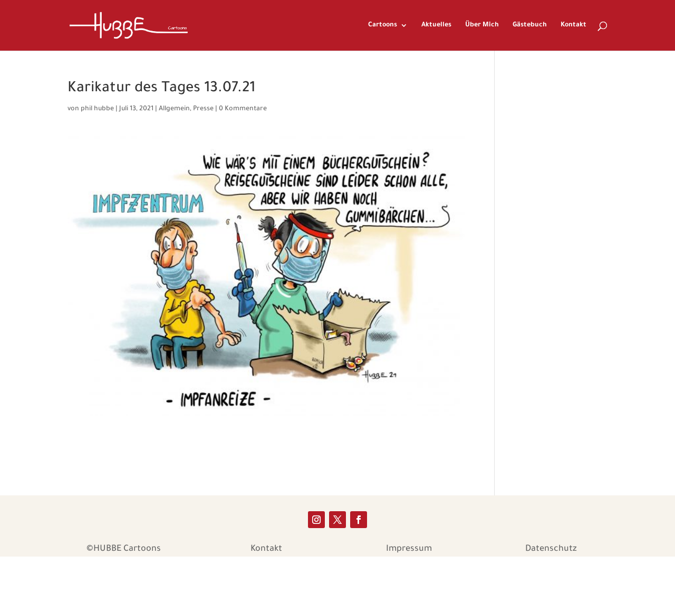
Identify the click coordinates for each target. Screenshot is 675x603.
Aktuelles (436, 25)
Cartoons (382, 25)
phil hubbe (97, 109)
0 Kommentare (243, 109)
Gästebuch (530, 25)
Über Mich (482, 25)
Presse (203, 109)
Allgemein (174, 109)
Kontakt (573, 25)
